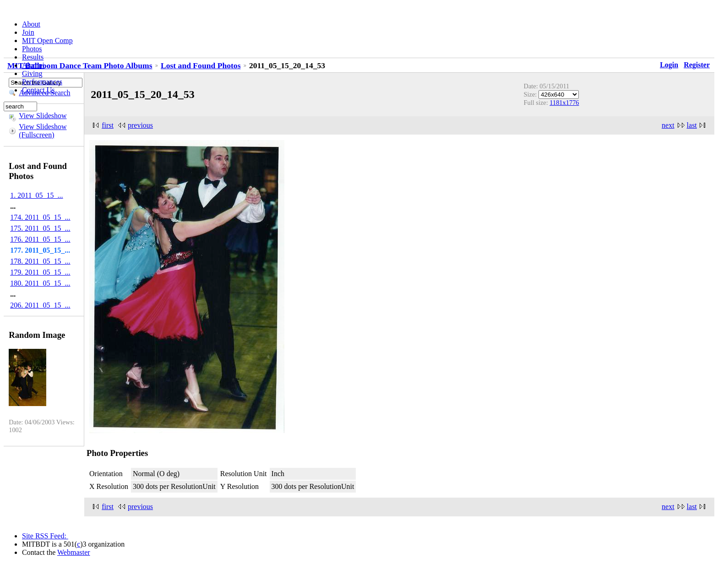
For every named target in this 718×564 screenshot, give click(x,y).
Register (697, 65)
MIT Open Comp (47, 40)
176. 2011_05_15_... (40, 239)
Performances (42, 82)
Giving (32, 73)
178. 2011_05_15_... (40, 261)
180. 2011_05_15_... (40, 283)
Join (28, 32)
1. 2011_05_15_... (36, 195)
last (692, 125)
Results (33, 57)
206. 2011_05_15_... (40, 305)
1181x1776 (564, 102)
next (668, 125)
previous (140, 125)
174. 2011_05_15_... (40, 217)
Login (669, 65)
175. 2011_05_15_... (40, 228)
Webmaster (73, 552)
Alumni (33, 65)
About (31, 24)
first (108, 125)
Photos (32, 49)
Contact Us (38, 90)
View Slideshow (42, 115)
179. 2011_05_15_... (40, 272)
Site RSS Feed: (45, 536)
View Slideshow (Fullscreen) (42, 131)
